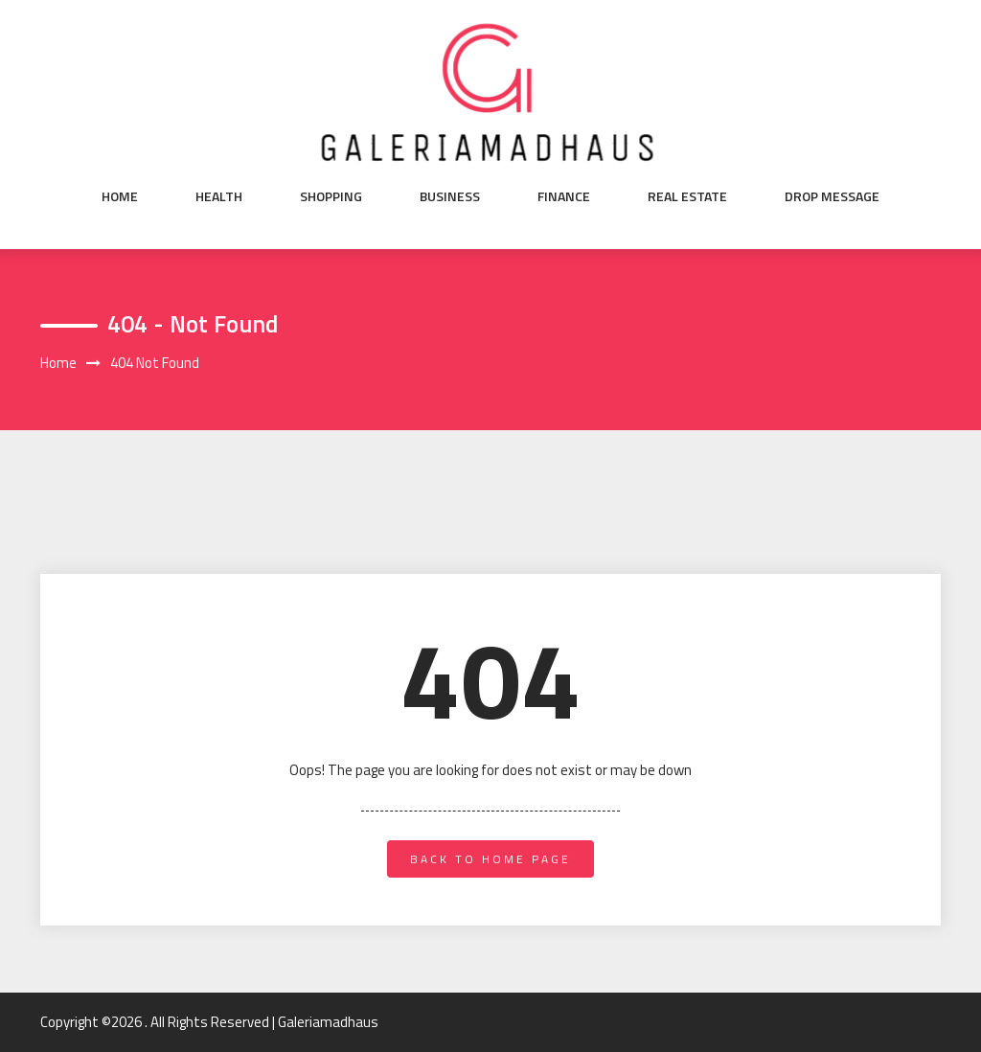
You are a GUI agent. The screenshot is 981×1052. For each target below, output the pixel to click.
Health (218, 196)
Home (120, 196)
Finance (563, 196)
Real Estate (687, 196)
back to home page (490, 859)
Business (450, 196)
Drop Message (832, 196)
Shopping (331, 196)
